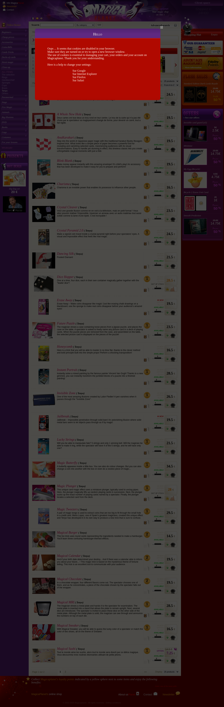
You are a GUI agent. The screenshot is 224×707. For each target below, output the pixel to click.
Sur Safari (78, 80)
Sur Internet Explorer (85, 73)
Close (162, 27)
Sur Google (79, 70)
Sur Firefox (79, 77)
